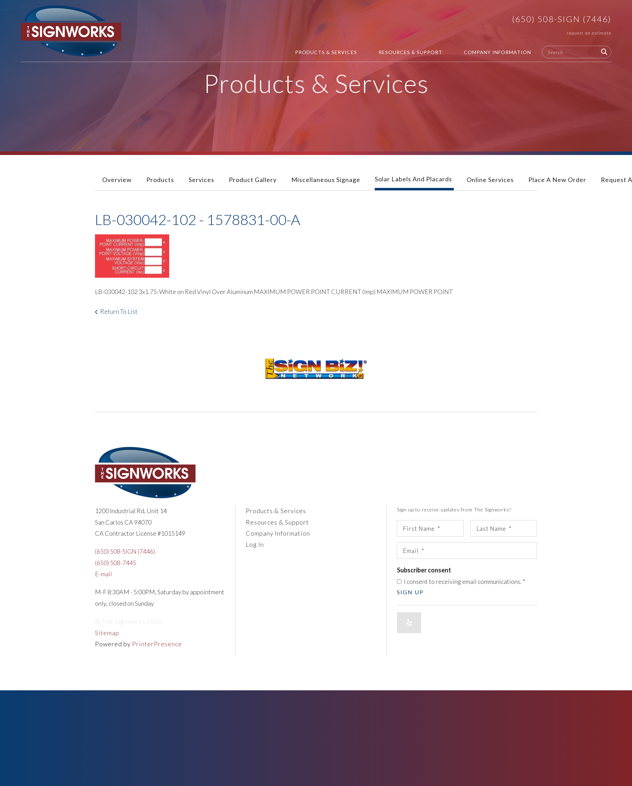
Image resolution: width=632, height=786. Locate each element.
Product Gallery (253, 179)
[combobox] (576, 52)
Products (160, 179)
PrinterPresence (157, 644)
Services (201, 179)
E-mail (103, 574)
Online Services (490, 179)
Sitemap (107, 633)
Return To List (119, 311)
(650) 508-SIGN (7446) (561, 19)
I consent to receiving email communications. (461, 581)
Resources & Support (410, 52)
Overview (117, 179)
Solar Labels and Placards (413, 179)
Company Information (497, 52)
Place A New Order (557, 179)
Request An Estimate (589, 33)
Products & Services (326, 52)
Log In (255, 544)
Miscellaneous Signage (325, 179)
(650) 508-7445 (115, 563)
